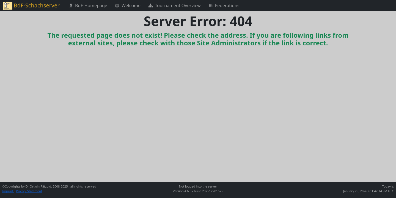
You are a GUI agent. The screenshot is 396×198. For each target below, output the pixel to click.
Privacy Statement (29, 191)
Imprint (8, 191)
